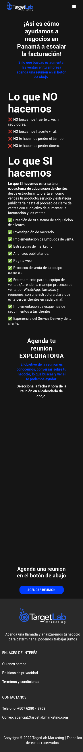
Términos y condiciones (20, 682)
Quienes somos (14, 664)
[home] (18, 6)
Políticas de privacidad (20, 673)
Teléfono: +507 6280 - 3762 (23, 708)
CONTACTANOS (14, 697)
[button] (74, 6)
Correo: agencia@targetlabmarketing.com (35, 717)
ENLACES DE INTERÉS (19, 653)
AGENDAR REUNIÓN (41, 590)
